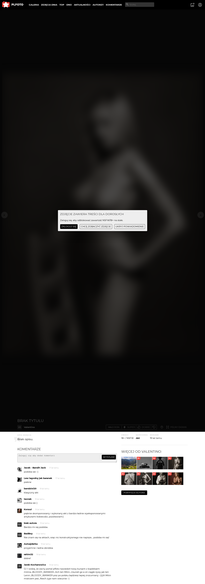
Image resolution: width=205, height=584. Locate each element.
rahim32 (28, 555)
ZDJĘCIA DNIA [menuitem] (49, 4)
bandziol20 (30, 489)
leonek (28, 500)
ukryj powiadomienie (129, 226)
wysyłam (109, 457)
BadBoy (28, 534)
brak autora (30, 524)
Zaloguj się (68, 226)
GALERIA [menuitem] (34, 4)
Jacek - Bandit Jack (35, 469)
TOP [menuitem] (61, 4)
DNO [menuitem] (69, 4)
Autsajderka (31, 545)
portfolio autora (134, 492)
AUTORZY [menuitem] (98, 4)
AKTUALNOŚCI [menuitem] (82, 4)
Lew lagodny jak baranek (38, 479)
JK (19, 567)
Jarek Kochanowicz (35, 566)
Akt (138, 438)
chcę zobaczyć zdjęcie (96, 226)
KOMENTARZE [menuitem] (114, 4)
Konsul (28, 510)
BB (19, 536)
